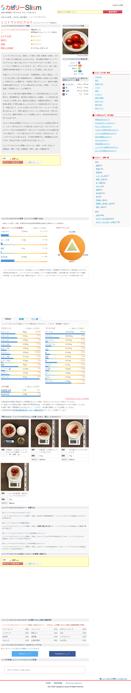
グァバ (97, 87)
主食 (97, 215)
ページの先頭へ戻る (121, 678)
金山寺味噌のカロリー (103, 137)
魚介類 (98, 193)
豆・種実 (99, 183)
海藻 (97, 190)
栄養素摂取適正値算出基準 (75, 399)
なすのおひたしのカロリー (105, 123)
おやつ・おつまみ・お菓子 (106, 222)
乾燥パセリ (99, 84)
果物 (97, 172)
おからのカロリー (101, 140)
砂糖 (67, 91)
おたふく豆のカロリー (103, 126)
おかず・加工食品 (102, 219)
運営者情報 (58, 683)
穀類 (97, 165)
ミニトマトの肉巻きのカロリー (106, 147)
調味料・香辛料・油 (103, 204)
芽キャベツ (99, 108)
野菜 (97, 169)
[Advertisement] (24, 192)
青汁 (97, 81)
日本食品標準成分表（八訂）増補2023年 (27, 410)
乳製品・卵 (100, 200)
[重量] (6, 158)
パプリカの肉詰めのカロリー (106, 133)
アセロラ (98, 77)
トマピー (98, 94)
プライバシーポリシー (74, 683)
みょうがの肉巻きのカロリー (106, 151)
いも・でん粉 (101, 176)
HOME (48, 683)
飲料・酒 (99, 207)
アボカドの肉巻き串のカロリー (106, 130)
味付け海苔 (99, 98)
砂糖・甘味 (100, 179)
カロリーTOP (118, 5)
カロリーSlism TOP (107, 678)
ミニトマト (70, 84)
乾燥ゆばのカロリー (102, 120)
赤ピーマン (99, 101)
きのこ (98, 186)
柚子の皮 (98, 105)
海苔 (97, 91)
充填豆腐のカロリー (102, 144)
